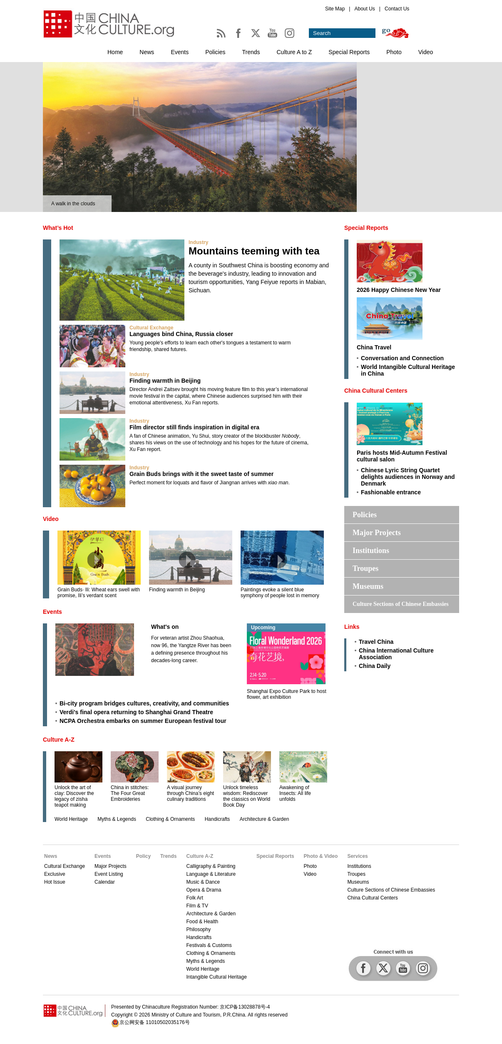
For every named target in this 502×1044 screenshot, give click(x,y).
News (146, 52)
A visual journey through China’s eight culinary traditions (190, 793)
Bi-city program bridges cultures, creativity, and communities (144, 703)
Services (357, 856)
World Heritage (71, 819)
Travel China (376, 641)
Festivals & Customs (208, 945)
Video (425, 52)
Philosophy (198, 929)
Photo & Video (321, 856)
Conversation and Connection (402, 358)
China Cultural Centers (376, 390)
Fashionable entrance (391, 492)
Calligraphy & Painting (210, 866)
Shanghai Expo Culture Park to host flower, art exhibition (286, 694)
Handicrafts (217, 819)
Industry (198, 242)
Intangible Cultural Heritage (216, 977)
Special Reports (349, 52)
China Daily (374, 666)
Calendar (104, 882)
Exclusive (54, 874)
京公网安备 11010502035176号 (154, 1022)
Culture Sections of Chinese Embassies (401, 604)
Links (352, 626)
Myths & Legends (116, 819)
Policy (143, 856)
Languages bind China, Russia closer (181, 334)
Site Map (335, 9)
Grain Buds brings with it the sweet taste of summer (201, 474)
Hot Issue (54, 882)
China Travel (374, 347)
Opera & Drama (203, 890)
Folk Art (194, 898)
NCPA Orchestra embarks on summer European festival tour (143, 721)
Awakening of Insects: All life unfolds (295, 793)
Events (180, 52)
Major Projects (377, 532)
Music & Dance (203, 882)
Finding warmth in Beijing (165, 380)
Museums (368, 586)
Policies (215, 52)
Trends (251, 52)
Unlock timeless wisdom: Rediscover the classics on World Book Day (246, 796)
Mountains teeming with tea (254, 251)
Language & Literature (211, 874)
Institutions (371, 550)
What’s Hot (58, 227)
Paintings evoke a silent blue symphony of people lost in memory (280, 592)
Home (115, 52)
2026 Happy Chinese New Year (399, 290)
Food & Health (202, 921)
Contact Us (397, 9)
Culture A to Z (294, 52)
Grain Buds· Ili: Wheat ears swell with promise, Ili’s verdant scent (98, 592)
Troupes (365, 568)
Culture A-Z (59, 739)
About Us (364, 9)
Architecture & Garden (264, 819)
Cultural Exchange (151, 328)
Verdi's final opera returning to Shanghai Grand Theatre (136, 712)
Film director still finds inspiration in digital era (194, 427)
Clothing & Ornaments (170, 819)
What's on (165, 626)
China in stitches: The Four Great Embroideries (130, 793)
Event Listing (108, 874)
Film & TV (197, 906)
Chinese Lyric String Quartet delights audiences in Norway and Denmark (408, 477)
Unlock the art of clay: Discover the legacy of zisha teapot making (74, 796)
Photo (394, 52)
